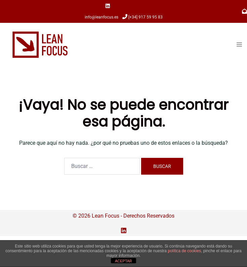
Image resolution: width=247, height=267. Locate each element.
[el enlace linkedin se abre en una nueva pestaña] (123, 230)
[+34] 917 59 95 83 (145, 17)
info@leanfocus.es (101, 17)
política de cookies (184, 251)
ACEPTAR (123, 261)
